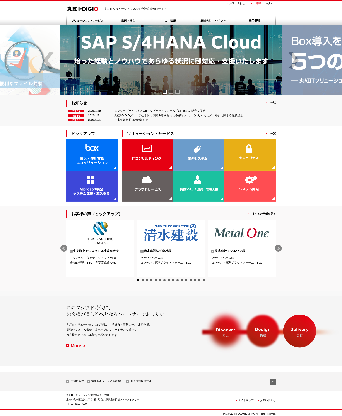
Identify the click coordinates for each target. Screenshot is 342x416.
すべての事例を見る (264, 213)
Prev (63, 248)
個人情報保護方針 (140, 381)
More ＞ (79, 345)
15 (199, 280)
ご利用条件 (77, 381)
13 (191, 280)
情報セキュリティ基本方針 (107, 381)
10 (177, 280)
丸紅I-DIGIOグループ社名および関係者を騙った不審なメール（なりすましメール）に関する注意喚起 (178, 115)
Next (278, 248)
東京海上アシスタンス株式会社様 (96, 251)
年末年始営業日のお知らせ (131, 120)
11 (182, 280)
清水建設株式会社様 (157, 251)
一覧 (273, 102)
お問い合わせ (237, 3)
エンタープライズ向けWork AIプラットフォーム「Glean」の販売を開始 (159, 110)
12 (186, 280)
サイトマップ (246, 400)
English (269, 3)
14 (195, 280)
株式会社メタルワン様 (230, 251)
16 (204, 280)
